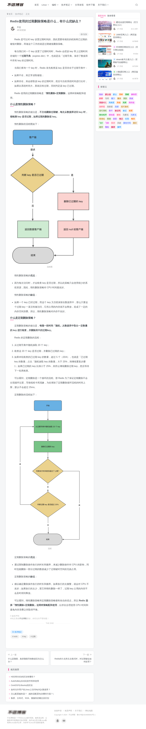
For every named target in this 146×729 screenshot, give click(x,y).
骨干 (111, 111)
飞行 (101, 123)
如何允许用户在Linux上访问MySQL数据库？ (30, 689)
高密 (117, 107)
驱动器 (111, 115)
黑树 (121, 94)
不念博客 (23, 619)
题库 (101, 127)
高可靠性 (124, 107)
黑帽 (127, 94)
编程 (55, 5)
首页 (37, 5)
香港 (109, 119)
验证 (125, 111)
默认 (115, 94)
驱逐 (131, 111)
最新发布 (102, 16)
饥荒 (127, 119)
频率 (119, 127)
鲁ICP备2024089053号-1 (86, 715)
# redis (15, 637)
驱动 (118, 115)
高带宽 (102, 107)
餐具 (133, 119)
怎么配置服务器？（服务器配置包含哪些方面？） (33, 694)
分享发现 (79, 5)
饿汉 (121, 119)
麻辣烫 (134, 94)
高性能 (131, 102)
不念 (19, 27)
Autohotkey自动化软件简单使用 (25, 681)
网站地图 (89, 711)
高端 (118, 102)
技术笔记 (66, 5)
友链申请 (58, 711)
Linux (45, 5)
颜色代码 (127, 123)
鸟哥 (107, 98)
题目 (135, 123)
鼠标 (101, 94)
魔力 (113, 98)
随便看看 (111, 16)
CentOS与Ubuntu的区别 (22, 685)
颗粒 (107, 127)
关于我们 (103, 5)
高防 (125, 98)
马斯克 (133, 115)
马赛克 (125, 115)
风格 (119, 123)
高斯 (124, 102)
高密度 (110, 107)
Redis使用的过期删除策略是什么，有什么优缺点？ (45, 21)
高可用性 (103, 111)
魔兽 (119, 98)
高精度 (111, 102)
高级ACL (103, 102)
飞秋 (107, 123)
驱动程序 (103, 115)
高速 (131, 98)
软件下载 (90, 5)
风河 (113, 123)
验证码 (117, 111)
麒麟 (101, 98)
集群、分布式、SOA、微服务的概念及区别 (30, 698)
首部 (115, 119)
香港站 (102, 119)
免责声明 (68, 711)
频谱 (113, 127)
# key (24, 637)
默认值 (108, 94)
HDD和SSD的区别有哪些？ (23, 677)
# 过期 (33, 637)
